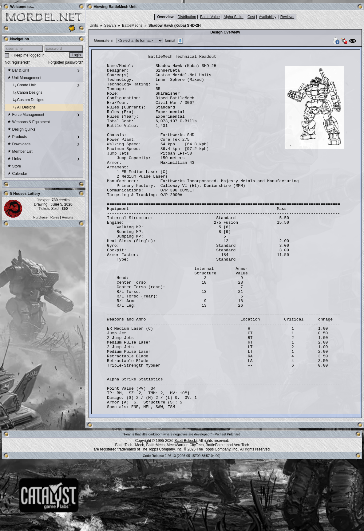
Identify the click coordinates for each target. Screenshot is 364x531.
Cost (251, 17)
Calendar (17, 174)
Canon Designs (24, 93)
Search (110, 25)
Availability (267, 17)
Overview (165, 17)
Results (67, 217)
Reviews (287, 17)
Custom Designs (25, 100)
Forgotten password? (65, 62)
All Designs (21, 107)
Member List (20, 152)
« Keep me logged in (28, 55)
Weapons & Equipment (28, 122)
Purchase (40, 217)
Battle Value (210, 17)
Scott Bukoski (185, 511)
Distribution (187, 17)
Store (14, 166)
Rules (54, 217)
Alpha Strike (233, 17)
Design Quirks (21, 130)
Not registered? (17, 62)
